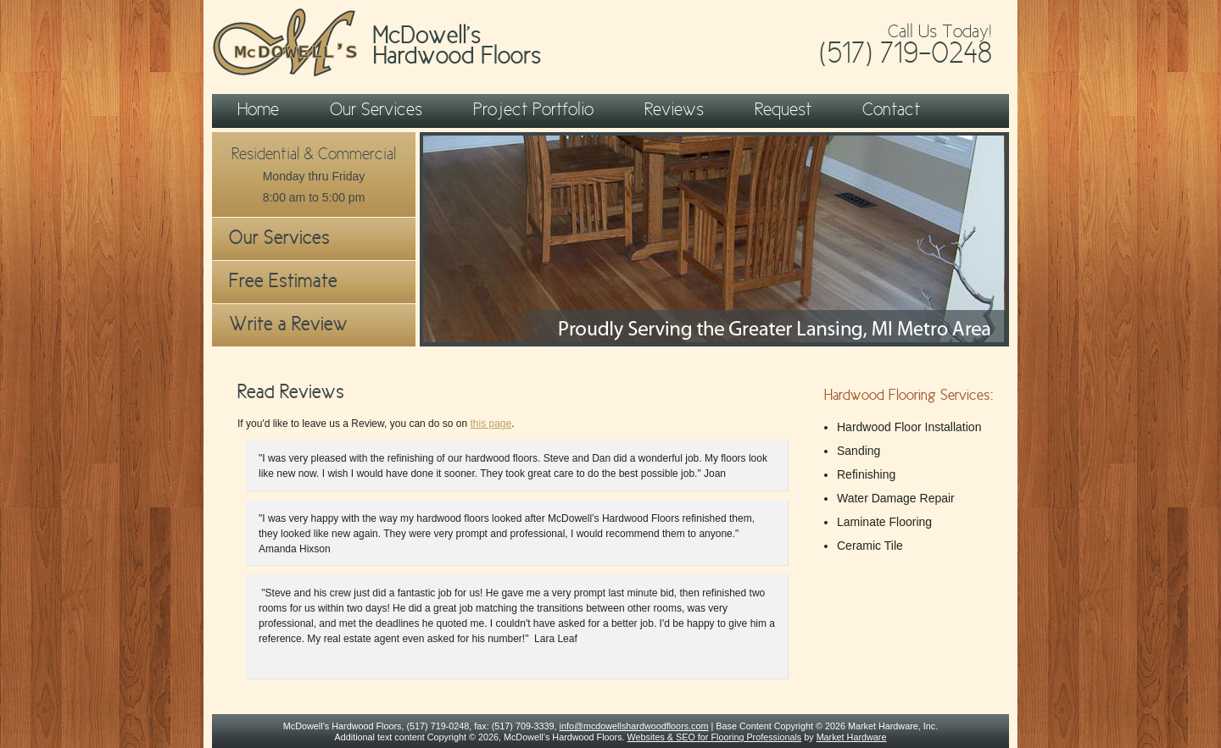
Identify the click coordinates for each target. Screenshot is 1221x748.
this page (490, 423)
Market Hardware (852, 737)
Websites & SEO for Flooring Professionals (714, 737)
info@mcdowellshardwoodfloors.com (634, 726)
